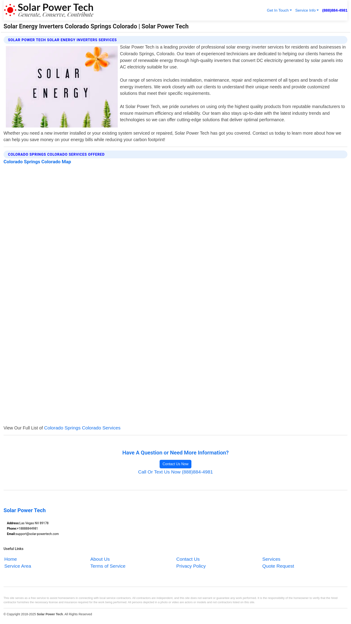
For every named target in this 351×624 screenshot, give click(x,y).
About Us (100, 558)
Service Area (17, 566)
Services (271, 558)
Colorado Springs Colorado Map (37, 161)
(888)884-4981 (334, 10)
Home (10, 558)
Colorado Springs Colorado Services (82, 427)
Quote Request (278, 566)
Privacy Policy (191, 566)
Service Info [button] (305, 10)
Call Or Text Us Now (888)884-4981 (175, 471)
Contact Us (188, 558)
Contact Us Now (175, 464)
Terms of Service (107, 566)
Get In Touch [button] (278, 10)
